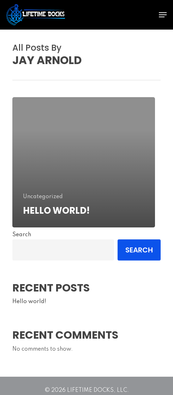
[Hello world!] (83, 162)
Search (21, 235)
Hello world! (29, 302)
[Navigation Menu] (163, 14)
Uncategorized (43, 197)
